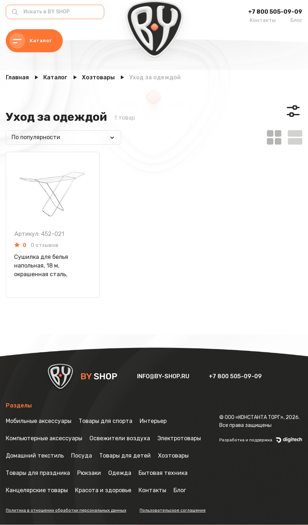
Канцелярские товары (37, 490)
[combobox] (63, 137)
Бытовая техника (163, 472)
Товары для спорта (105, 421)
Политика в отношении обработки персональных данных (66, 510)
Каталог (30, 41)
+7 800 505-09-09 (275, 11)
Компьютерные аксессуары (44, 438)
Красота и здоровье (103, 490)
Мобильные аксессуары (38, 421)
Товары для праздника (38, 472)
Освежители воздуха (119, 438)
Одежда (119, 472)
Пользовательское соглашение (173, 510)
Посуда (81, 455)
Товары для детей (125, 455)
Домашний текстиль (35, 455)
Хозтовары (173, 455)
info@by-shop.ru (164, 376)
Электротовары (179, 438)
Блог (296, 20)
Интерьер (153, 421)
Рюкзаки (89, 472)
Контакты (263, 20)
